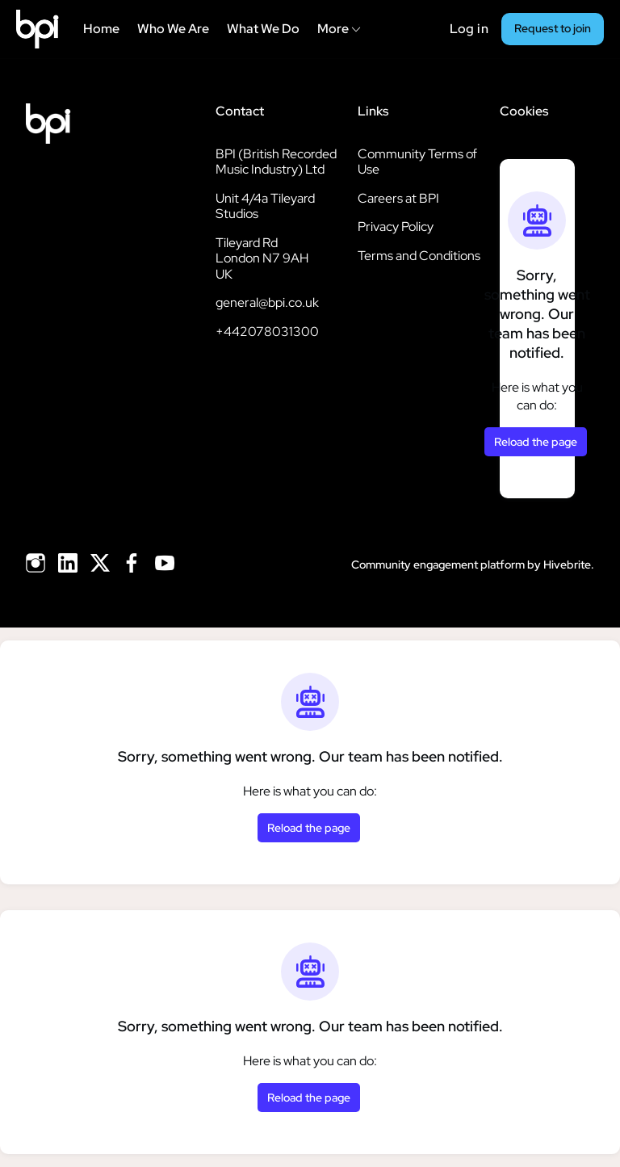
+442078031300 (267, 331)
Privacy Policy (396, 226)
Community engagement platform (438, 564)
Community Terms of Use (417, 161)
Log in (469, 28)
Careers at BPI (398, 198)
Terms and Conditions (419, 255)
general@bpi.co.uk (267, 302)
